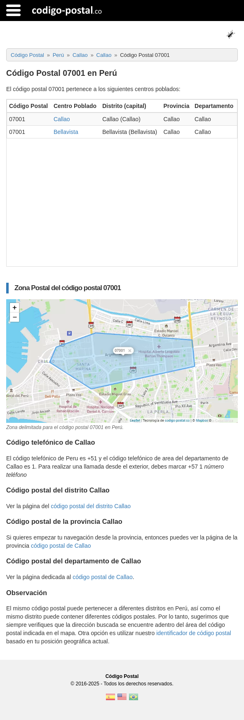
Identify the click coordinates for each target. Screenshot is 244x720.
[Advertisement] (122, 200)
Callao (62, 119)
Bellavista (66, 132)
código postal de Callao (61, 545)
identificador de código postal (193, 633)
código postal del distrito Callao (91, 506)
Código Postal (122, 676)
